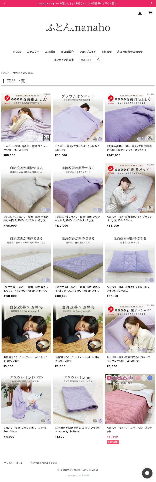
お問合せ (106, 51)
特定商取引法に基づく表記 (43, 463)
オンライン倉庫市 (64, 59)
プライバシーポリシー (14, 463)
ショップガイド (88, 51)
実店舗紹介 (67, 51)
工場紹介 (50, 51)
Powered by (78, 475)
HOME (17, 51)
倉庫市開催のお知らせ (130, 51)
